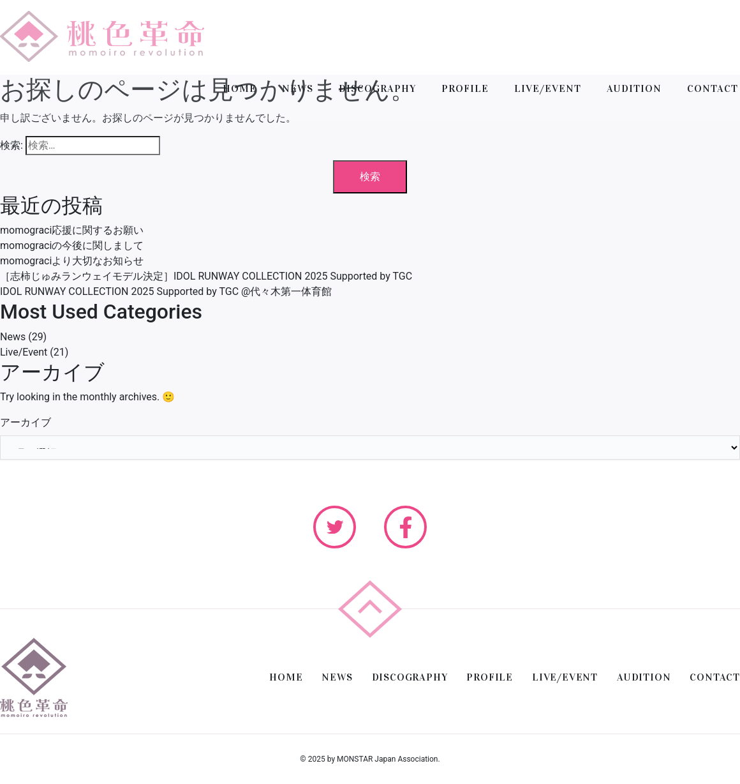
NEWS (297, 88)
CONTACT (712, 88)
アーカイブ (25, 422)
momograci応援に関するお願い (72, 230)
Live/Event (23, 352)
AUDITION (634, 88)
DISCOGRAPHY (377, 88)
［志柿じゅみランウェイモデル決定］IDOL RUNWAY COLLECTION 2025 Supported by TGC (206, 276)
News (13, 337)
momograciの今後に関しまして (72, 245)
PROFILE (465, 88)
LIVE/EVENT (547, 88)
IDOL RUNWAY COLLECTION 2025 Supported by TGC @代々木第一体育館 (166, 291)
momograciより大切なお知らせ (72, 261)
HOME (239, 88)
